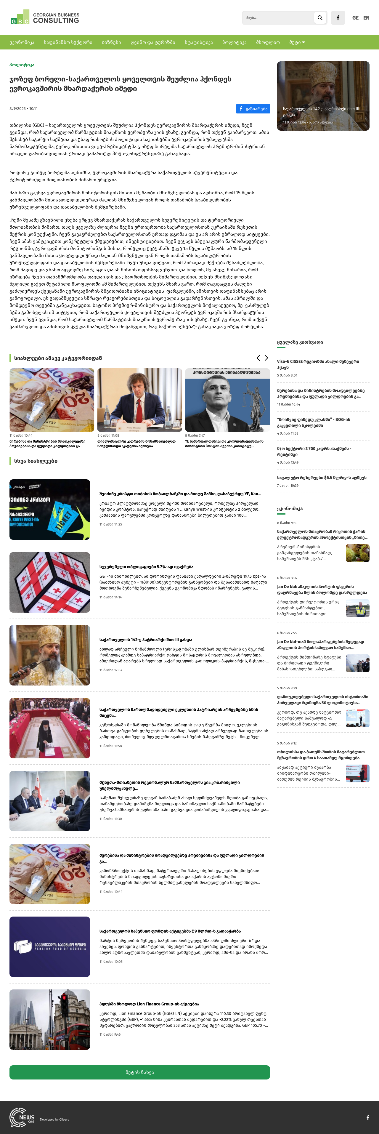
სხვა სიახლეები (35, 461)
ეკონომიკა (21, 42)
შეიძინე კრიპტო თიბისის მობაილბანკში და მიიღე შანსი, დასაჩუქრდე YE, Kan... (180, 493)
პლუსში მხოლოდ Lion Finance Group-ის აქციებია (149, 1004)
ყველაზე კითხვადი (300, 342)
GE (355, 18)
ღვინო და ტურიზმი (153, 42)
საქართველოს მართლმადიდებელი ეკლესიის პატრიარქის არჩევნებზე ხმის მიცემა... (178, 712)
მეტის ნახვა (140, 1072)
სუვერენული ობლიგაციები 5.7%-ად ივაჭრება (146, 566)
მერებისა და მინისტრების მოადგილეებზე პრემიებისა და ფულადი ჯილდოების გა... (47, 443)
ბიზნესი (111, 42)
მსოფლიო (268, 42)
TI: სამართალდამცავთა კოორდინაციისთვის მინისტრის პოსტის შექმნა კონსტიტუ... (224, 443)
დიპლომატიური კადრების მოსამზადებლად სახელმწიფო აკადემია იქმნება (136, 443)
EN (366, 18)
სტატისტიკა (199, 42)
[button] (258, 358)
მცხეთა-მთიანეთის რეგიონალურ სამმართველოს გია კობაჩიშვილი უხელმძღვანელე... (169, 785)
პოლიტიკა (234, 42)
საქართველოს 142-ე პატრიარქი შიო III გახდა (145, 639)
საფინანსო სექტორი (68, 42)
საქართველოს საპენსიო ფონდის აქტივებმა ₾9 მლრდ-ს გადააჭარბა (170, 931)
